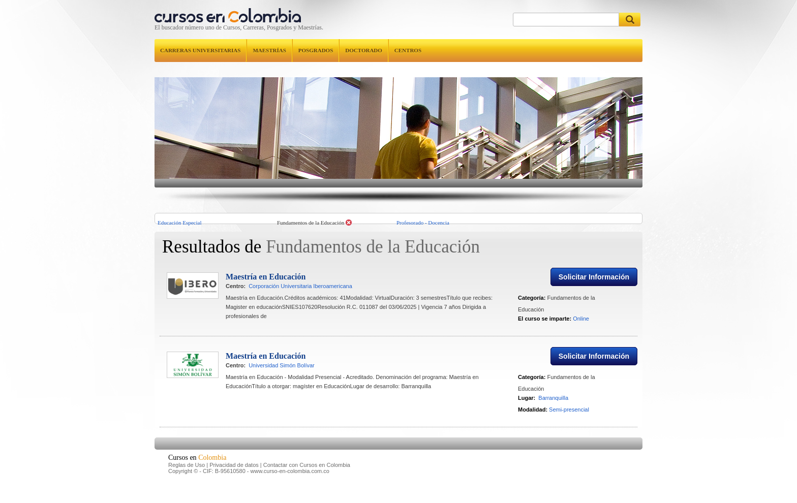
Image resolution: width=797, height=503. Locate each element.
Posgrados (315, 50)
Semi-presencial (569, 418)
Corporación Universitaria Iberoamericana (300, 295)
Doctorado (363, 50)
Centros (407, 50)
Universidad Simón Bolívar (282, 374)
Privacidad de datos (234, 473)
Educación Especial (179, 222)
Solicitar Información (594, 285)
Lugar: (526, 406)
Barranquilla (553, 406)
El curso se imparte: (544, 327)
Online (581, 327)
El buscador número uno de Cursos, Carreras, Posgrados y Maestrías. (239, 27)
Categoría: (531, 306)
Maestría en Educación (265, 285)
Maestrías (269, 50)
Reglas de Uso (186, 473)
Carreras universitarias (200, 50)
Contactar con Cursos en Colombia (306, 473)
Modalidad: (532, 418)
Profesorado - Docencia (422, 222)
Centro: (236, 295)
